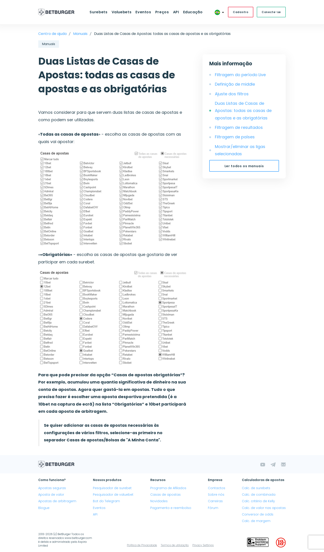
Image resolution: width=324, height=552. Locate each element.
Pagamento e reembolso (170, 508)
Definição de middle (235, 84)
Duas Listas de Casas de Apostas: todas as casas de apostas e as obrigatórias (243, 110)
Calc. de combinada (258, 494)
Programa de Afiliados (168, 488)
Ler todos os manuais (244, 166)
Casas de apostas (165, 494)
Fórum (213, 508)
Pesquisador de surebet (112, 488)
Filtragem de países (235, 137)
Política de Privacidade (142, 545)
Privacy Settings (203, 545)
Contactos (216, 488)
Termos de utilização (175, 545)
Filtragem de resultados (239, 127)
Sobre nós (216, 494)
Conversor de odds (257, 514)
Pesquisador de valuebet (113, 494)
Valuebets (122, 12)
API (176, 12)
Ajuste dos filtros (232, 94)
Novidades (159, 501)
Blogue (44, 508)
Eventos (143, 12)
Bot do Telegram (106, 501)
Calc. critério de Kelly (258, 501)
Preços (162, 12)
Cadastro (240, 12)
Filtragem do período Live (240, 75)
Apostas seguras (52, 488)
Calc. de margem (256, 521)
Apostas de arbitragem (57, 501)
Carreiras (215, 501)
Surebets (98, 12)
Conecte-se (271, 12)
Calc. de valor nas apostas (264, 508)
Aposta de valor (51, 494)
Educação (193, 12)
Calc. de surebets (256, 488)
